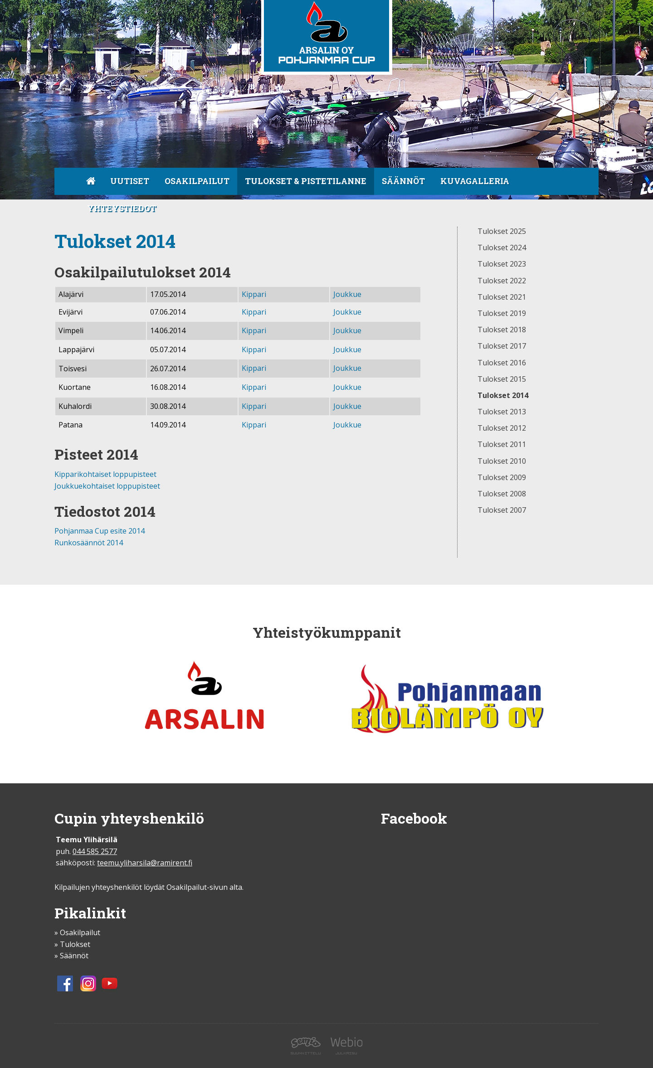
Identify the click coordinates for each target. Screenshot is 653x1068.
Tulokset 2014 (503, 395)
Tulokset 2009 (502, 477)
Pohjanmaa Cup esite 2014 (99, 531)
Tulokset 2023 (502, 264)
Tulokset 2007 (502, 510)
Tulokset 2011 (502, 444)
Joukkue (347, 294)
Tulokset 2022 (502, 281)
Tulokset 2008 (502, 494)
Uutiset (129, 180)
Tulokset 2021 (502, 297)
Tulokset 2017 (502, 346)
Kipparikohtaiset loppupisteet (105, 474)
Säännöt (403, 180)
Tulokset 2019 (502, 313)
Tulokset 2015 (502, 379)
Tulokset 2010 (502, 461)
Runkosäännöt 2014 (88, 543)
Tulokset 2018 (502, 330)
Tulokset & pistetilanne (305, 180)
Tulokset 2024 (502, 247)
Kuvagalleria (474, 180)
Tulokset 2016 (502, 363)
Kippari (254, 294)
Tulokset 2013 (502, 412)
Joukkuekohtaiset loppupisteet (107, 486)
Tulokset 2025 (502, 231)
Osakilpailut (197, 180)
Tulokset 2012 (502, 428)
